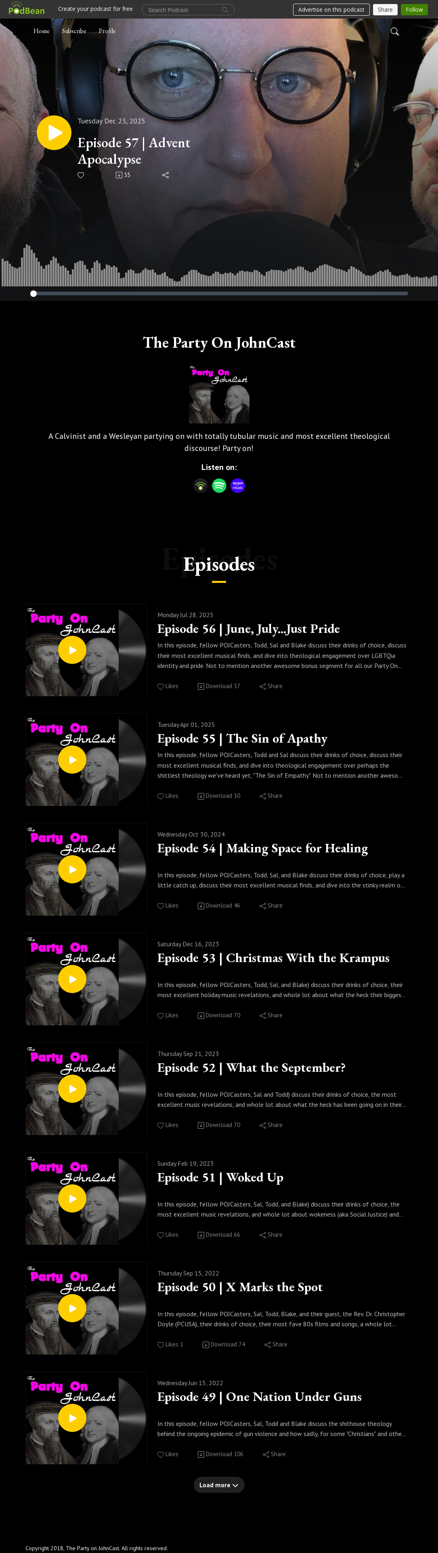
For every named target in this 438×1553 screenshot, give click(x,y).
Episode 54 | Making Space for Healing (275, 848)
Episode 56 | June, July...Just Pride (262, 629)
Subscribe (74, 29)
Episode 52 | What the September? (262, 1068)
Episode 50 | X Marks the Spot (250, 1287)
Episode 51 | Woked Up (228, 1178)
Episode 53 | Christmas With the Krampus (282, 958)
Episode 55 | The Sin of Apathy (252, 739)
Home (42, 29)
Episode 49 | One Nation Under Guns (271, 1397)
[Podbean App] (200, 484)
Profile (107, 29)
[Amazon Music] (238, 484)
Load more (219, 1485)
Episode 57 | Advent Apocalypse (141, 150)
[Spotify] (219, 484)
